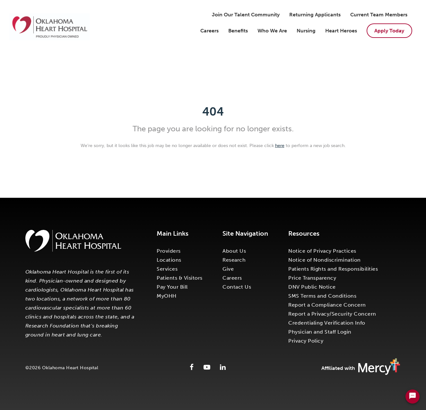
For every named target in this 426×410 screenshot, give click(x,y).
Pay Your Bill (172, 287)
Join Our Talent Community (246, 15)
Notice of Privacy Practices (322, 251)
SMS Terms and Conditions (322, 296)
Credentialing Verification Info (326, 323)
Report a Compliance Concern (327, 305)
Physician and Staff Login (320, 332)
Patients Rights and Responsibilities (333, 269)
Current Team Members (378, 15)
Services (167, 269)
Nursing (306, 31)
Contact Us (236, 287)
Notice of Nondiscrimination (324, 260)
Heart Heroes (341, 31)
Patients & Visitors (180, 278)
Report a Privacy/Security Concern (332, 314)
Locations (169, 260)
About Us (234, 251)
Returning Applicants (315, 15)
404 (213, 111)
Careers (209, 31)
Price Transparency (312, 278)
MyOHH (167, 296)
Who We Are (272, 31)
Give (228, 269)
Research (234, 260)
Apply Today (389, 31)
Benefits (238, 31)
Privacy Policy (305, 341)
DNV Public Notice (312, 287)
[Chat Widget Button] (412, 396)
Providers (169, 251)
